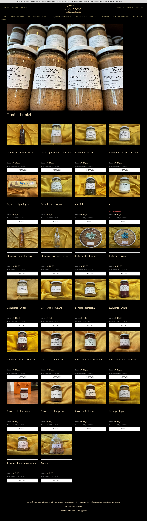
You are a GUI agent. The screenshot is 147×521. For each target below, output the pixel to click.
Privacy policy (82, 511)
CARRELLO (120, 7)
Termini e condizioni (67, 511)
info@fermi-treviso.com (111, 502)
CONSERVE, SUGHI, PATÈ (37, 17)
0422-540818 (97, 502)
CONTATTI (25, 7)
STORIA (15, 7)
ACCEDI (130, 7)
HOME (6, 7)
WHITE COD (137, 17)
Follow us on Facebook (74, 506)
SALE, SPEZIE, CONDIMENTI (62, 17)
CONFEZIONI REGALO (121, 17)
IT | (137, 7)
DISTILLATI (105, 17)
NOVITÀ (5, 17)
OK (130, 1)
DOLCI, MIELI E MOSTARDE (87, 17)
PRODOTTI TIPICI (17, 17)
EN (142, 7)
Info (124, 1)
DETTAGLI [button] (22, 170)
